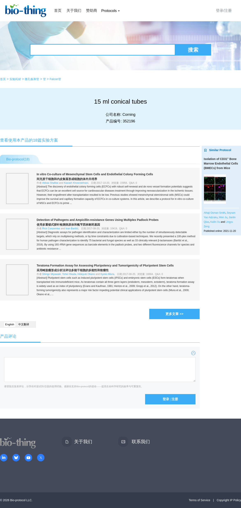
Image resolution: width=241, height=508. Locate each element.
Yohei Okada (69, 274)
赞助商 (91, 10)
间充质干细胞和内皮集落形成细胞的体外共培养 (67, 179)
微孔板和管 (32, 79)
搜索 (193, 50)
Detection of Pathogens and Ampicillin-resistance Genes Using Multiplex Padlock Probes (97, 219)
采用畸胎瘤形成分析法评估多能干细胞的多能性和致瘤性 (73, 270)
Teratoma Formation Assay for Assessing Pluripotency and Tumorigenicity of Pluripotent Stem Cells (105, 265)
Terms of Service (199, 500)
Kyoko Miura (107, 274)
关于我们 (73, 10)
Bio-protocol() (18, 159)
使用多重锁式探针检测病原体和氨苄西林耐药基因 (68, 224)
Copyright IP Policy (229, 500)
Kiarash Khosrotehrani (76, 182)
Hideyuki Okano (86, 274)
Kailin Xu (215, 221)
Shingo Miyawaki (51, 274)
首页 (58, 10)
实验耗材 (15, 79)
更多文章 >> (174, 314)
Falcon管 (55, 79)
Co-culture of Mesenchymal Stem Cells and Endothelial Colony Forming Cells (95, 174)
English (9, 324)
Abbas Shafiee (50, 182)
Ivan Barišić (72, 228)
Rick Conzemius (51, 228)
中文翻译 (23, 324)
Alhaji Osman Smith (214, 212)
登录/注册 (224, 10)
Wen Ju (223, 217)
